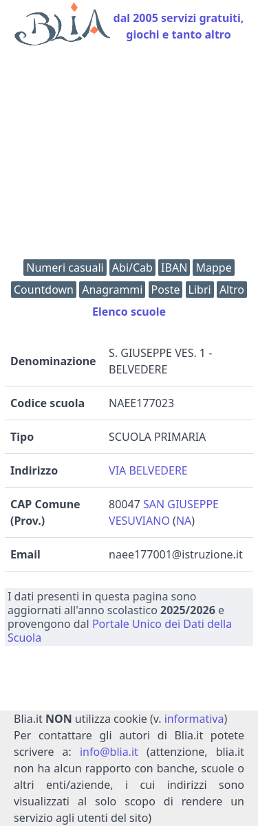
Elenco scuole (129, 311)
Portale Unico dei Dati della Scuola (120, 630)
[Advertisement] (129, 155)
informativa (194, 718)
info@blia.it (109, 751)
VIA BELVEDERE (148, 470)
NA (183, 520)
